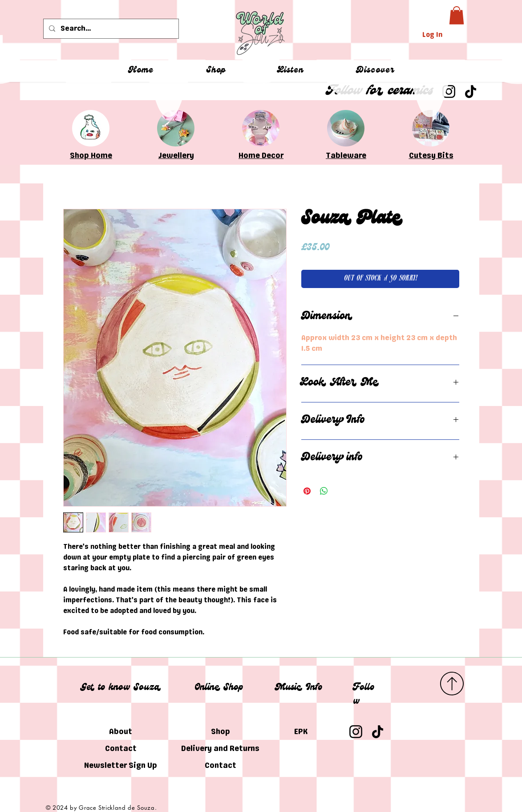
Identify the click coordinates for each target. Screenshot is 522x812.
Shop (220, 731)
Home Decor (261, 155)
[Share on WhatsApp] (324, 491)
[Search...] (110, 28)
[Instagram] (355, 731)
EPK (301, 731)
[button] (456, 15)
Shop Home (91, 155)
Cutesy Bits (431, 155)
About (120, 731)
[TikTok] (377, 731)
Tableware (346, 155)
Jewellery (176, 155)
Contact (121, 748)
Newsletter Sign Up (121, 765)
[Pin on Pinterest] (307, 491)
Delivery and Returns (220, 748)
